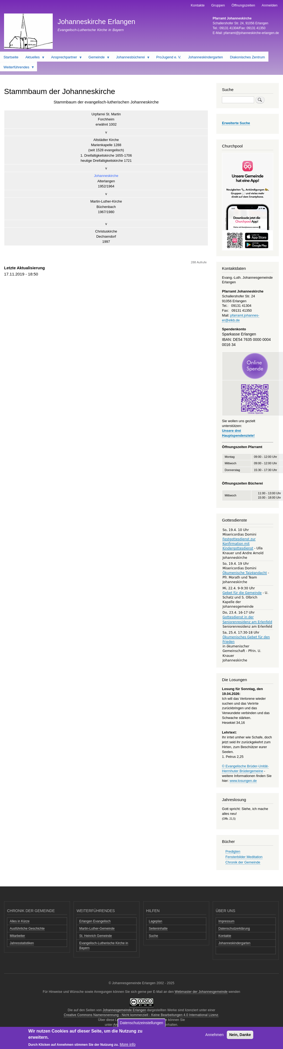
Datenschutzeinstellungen (141, 1023)
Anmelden (270, 5)
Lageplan (155, 921)
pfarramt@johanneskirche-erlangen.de (251, 33)
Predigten (232, 851)
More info (127, 1044)
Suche (153, 936)
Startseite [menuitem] (11, 57)
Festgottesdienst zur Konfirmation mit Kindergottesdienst (238, 543)
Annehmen (214, 1035)
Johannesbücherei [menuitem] (131, 58)
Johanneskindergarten (234, 943)
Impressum (226, 921)
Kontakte (198, 5)
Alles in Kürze (19, 921)
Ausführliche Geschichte (27, 928)
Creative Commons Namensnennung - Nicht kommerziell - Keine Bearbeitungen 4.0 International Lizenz (141, 1015)
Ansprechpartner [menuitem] (65, 58)
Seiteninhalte (158, 928)
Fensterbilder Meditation (243, 857)
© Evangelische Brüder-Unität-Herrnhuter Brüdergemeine (245, 768)
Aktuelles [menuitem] (33, 58)
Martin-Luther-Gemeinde (97, 928)
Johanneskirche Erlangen (96, 21)
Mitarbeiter (17, 936)
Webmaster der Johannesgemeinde (201, 992)
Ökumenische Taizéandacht (244, 573)
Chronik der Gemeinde (242, 862)
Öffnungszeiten (243, 5)
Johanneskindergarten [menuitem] (205, 57)
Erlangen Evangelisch (95, 921)
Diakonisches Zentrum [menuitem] (247, 57)
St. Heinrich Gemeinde (95, 936)
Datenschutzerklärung (234, 928)
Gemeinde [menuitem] (97, 58)
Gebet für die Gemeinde (242, 593)
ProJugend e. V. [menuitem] (168, 57)
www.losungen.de (243, 781)
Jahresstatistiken (22, 943)
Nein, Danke (240, 1035)
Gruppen (218, 5)
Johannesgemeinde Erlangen (124, 1010)
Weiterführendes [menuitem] (17, 68)
